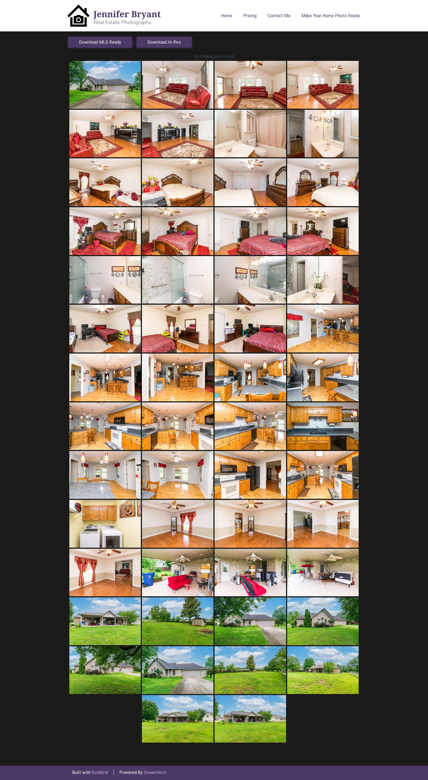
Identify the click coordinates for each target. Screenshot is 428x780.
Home (226, 15)
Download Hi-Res (164, 42)
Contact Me (279, 15)
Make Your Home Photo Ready (330, 15)
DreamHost (155, 772)
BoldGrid (100, 772)
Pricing (250, 15)
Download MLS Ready (100, 42)
